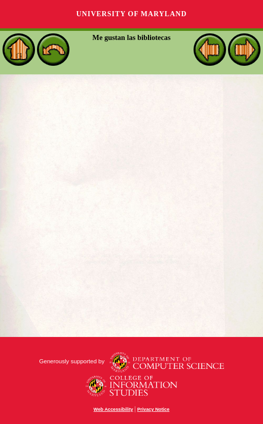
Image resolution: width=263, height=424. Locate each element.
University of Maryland (131, 14)
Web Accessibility (113, 409)
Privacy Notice (153, 409)
